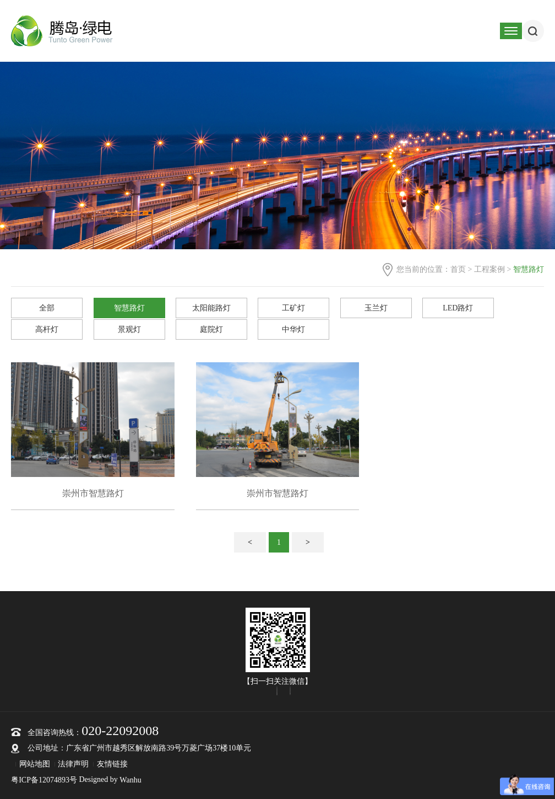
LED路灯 (458, 308)
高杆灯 (46, 329)
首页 (458, 269)
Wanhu (130, 780)
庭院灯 (211, 329)
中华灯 (293, 329)
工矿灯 (293, 308)
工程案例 (489, 269)
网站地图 (34, 764)
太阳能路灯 (211, 308)
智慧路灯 (129, 308)
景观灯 (129, 329)
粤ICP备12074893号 (44, 780)
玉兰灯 (376, 308)
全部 (47, 308)
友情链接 (112, 764)
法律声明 (73, 764)
